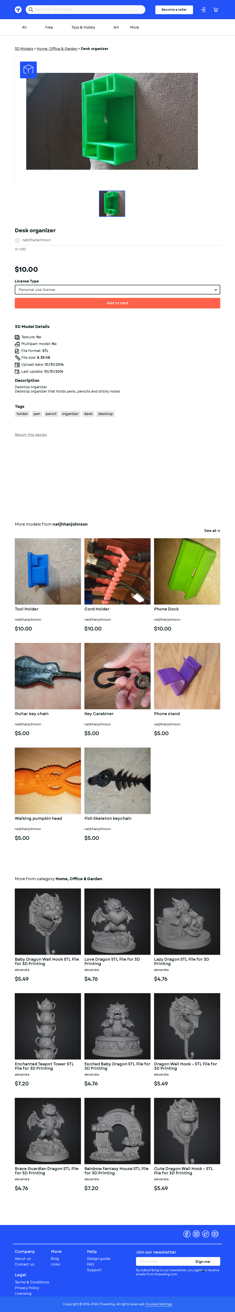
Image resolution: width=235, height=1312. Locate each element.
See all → (212, 530)
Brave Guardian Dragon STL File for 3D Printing (47, 1171)
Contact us (24, 1264)
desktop (105, 413)
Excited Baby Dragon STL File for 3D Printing (117, 1066)
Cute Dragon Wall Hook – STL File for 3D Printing (183, 1171)
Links (55, 1264)
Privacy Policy (27, 1287)
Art (116, 27)
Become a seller (174, 9)
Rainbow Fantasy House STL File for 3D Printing (116, 1171)
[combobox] (117, 289)
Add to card (117, 303)
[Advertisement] (117, 478)
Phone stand (167, 714)
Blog (55, 1258)
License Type (27, 281)
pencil (51, 413)
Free (49, 27)
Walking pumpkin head (38, 819)
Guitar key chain (32, 714)
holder (22, 413)
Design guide (98, 1258)
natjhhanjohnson (36, 240)
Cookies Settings (158, 1304)
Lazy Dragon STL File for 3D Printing (181, 961)
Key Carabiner (99, 714)
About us (23, 1258)
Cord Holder (97, 609)
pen (37, 413)
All (24, 27)
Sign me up (202, 1262)
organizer (70, 413)
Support (94, 1270)
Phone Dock (166, 609)
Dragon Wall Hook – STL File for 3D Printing (185, 1066)
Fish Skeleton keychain (107, 819)
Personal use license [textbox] (37, 289)
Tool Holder (27, 609)
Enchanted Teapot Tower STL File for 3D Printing (44, 1066)
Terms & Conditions (32, 1282)
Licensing (23, 1293)
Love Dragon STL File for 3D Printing (112, 961)
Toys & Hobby (83, 27)
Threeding (32, 1233)
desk (88, 413)
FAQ (90, 1264)
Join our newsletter (156, 1252)
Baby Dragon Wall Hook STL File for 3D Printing (47, 961)
